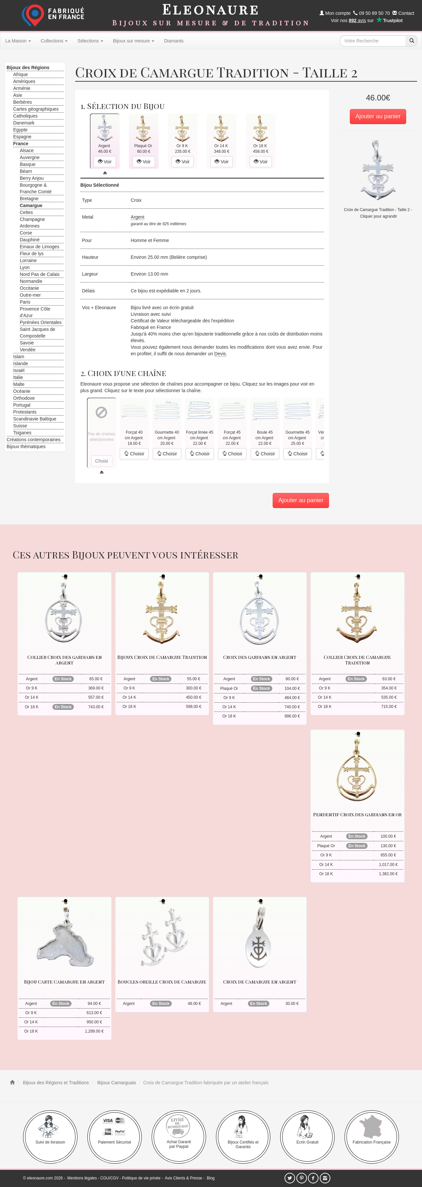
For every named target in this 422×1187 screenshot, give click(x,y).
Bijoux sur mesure (133, 40)
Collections (54, 40)
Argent (137, 217)
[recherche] (411, 40)
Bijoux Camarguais (116, 1082)
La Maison (18, 40)
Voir (105, 161)
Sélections (90, 40)
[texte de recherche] (373, 40)
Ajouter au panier (378, 116)
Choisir (134, 453)
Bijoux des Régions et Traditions (55, 1082)
